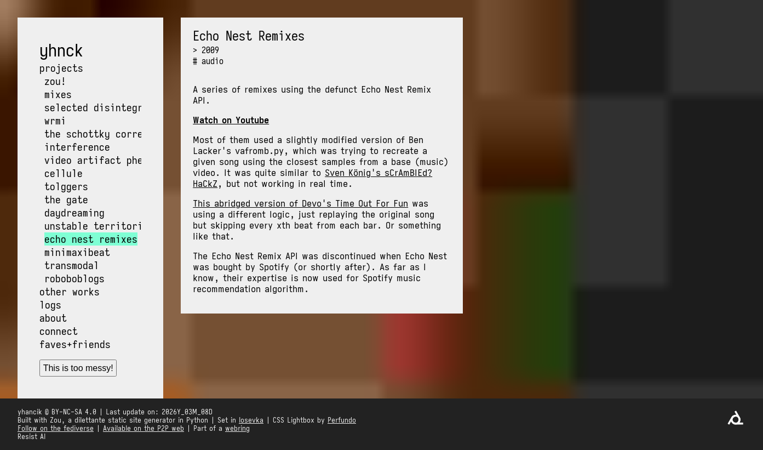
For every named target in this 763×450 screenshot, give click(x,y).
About (53, 317)
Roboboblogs (74, 278)
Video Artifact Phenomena (110, 160)
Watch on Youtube (231, 120)
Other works (69, 291)
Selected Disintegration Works (123, 107)
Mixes (58, 94)
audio (212, 60)
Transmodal (71, 265)
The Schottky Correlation (110, 133)
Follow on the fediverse (56, 428)
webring (237, 428)
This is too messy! (78, 368)
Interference (77, 146)
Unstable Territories (99, 225)
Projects (61, 68)
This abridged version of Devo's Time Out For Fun (300, 203)
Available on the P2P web (143, 428)
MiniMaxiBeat (77, 252)
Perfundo (342, 420)
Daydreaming (74, 212)
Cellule (63, 173)
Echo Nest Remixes (90, 239)
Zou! (55, 81)
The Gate (66, 199)
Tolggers (66, 186)
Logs (50, 304)
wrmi (55, 120)
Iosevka (251, 420)
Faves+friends (75, 344)
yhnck (61, 50)
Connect (58, 331)
